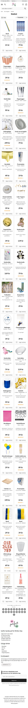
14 (16, 612)
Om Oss (3, 648)
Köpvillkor (4, 646)
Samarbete (4, 651)
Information (24, 1)
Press (3, 649)
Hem (2, 11)
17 (24, 612)
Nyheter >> (14, 1)
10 (6, 612)
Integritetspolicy (5, 652)
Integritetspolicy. (15, 685)
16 (22, 612)
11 (8, 612)
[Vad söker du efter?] (14, 8)
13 (14, 612)
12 (11, 612)
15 (19, 612)
